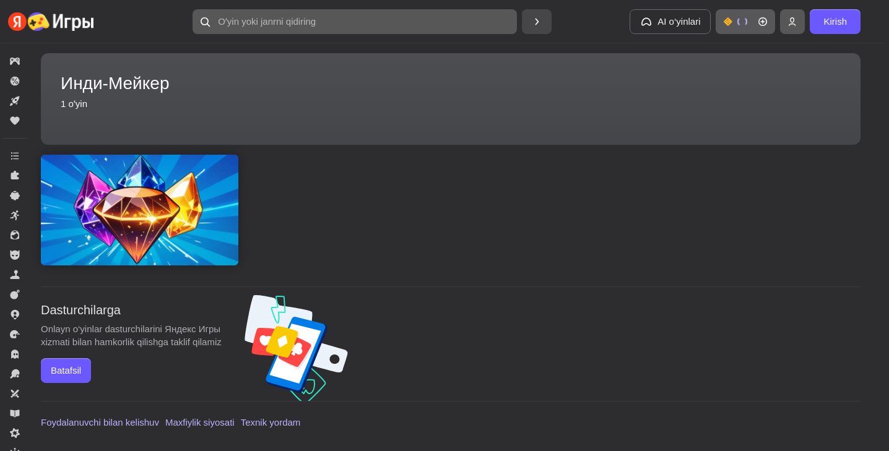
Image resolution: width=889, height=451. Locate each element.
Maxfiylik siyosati (200, 422)
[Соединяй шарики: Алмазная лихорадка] (139, 210)
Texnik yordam (271, 422)
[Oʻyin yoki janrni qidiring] (355, 21)
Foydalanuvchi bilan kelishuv (100, 422)
